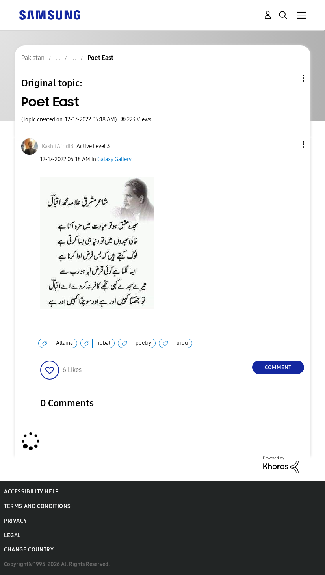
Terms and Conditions (37, 506)
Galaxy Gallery (114, 159)
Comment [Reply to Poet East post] (278, 367)
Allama (64, 343)
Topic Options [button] (290, 78)
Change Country (29, 549)
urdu (182, 343)
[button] (290, 144)
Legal (12, 535)
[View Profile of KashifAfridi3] (58, 146)
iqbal (104, 343)
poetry (143, 343)
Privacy (15, 520)
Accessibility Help (31, 491)
